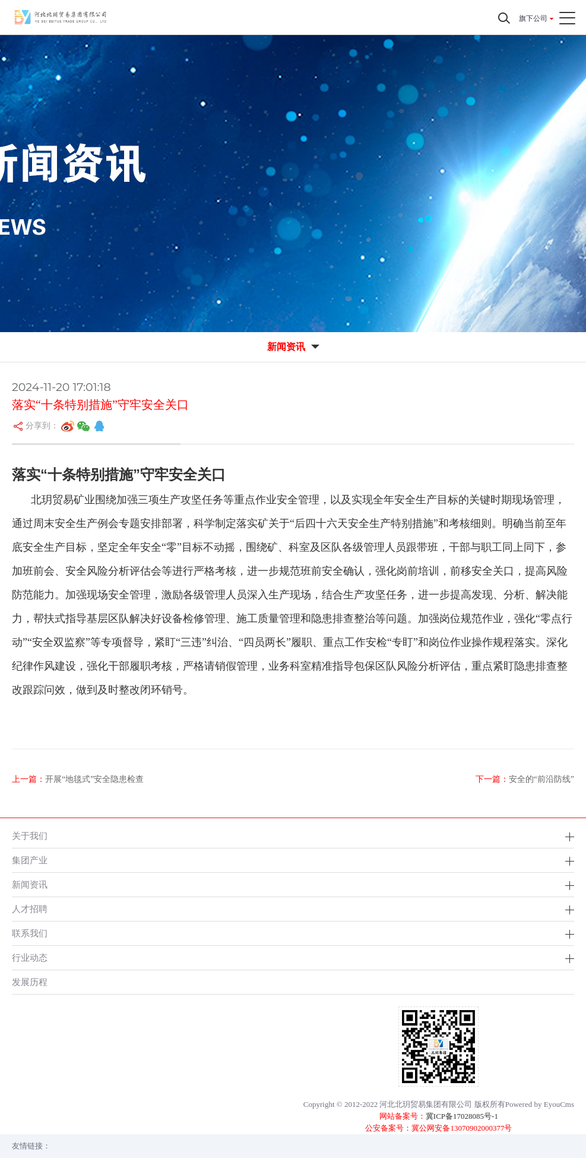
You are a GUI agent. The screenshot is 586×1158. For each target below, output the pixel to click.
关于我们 (29, 836)
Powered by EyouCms (539, 1104)
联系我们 (29, 933)
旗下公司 (533, 18)
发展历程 (29, 982)
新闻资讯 (29, 884)
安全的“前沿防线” (541, 779)
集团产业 (29, 860)
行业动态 (29, 957)
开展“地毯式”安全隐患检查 (94, 779)
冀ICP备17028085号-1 (462, 1116)
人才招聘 (29, 909)
